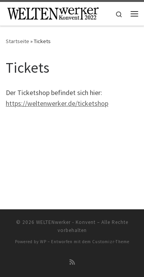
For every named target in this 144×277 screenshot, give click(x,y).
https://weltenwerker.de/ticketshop (57, 103)
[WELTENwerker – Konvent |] (53, 12)
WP (43, 241)
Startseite (17, 41)
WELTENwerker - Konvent (66, 222)
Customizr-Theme (110, 241)
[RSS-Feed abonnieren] (72, 262)
